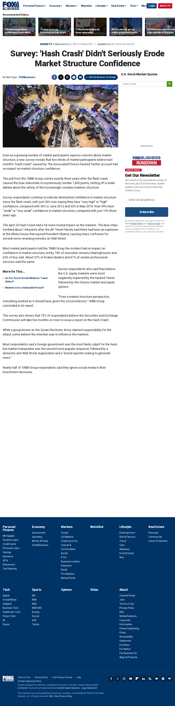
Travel (122, 541)
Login (152, 5)
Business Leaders (70, 561)
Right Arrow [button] (169, 27)
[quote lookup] (144, 84)
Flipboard (137, 678)
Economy (54, 5)
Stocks (64, 532)
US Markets (67, 536)
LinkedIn (143, 678)
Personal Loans (11, 548)
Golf (34, 620)
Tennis (35, 624)
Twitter (61, 77)
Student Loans (10, 540)
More (144, 5)
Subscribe (146, 212)
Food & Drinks (126, 553)
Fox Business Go (128, 653)
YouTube (130, 678)
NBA (34, 599)
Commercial (155, 536)
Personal (153, 532)
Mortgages (9, 535)
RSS (150, 678)
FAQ (121, 612)
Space (6, 624)
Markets (71, 5)
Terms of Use (154, 223)
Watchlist (86, 5)
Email (80, 77)
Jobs (122, 599)
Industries (66, 565)
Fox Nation (125, 649)
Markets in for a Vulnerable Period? (24, 287)
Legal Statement (89, 688)
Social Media (9, 599)
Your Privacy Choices (62, 677)
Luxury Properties (158, 541)
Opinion (66, 589)
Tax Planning (10, 568)
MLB (34, 603)
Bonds (64, 553)
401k (5, 560)
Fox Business (11, 5)
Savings (7, 552)
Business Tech (10, 608)
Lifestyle (101, 5)
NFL (34, 595)
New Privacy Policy (63, 696)
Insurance (8, 556)
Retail (64, 569)
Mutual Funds (68, 578)
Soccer (35, 616)
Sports (36, 589)
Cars (121, 545)
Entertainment (127, 532)
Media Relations (128, 616)
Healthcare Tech (11, 612)
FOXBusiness (27, 77)
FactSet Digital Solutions (68, 688)
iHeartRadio (169, 678)
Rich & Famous (127, 536)
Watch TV (165, 5)
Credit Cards (9, 544)
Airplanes (124, 549)
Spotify (163, 678)
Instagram (124, 678)
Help (79, 677)
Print (74, 77)
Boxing (35, 612)
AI (4, 620)
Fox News (124, 644)
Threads (67, 77)
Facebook (54, 77)
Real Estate (117, 5)
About (123, 589)
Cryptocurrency (69, 541)
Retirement (9, 564)
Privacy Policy (137, 223)
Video (94, 589)
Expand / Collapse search (143, 6)
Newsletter (156, 678)
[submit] (169, 84)
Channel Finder (127, 595)
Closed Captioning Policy (29, 681)
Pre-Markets (68, 573)
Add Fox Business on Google (102, 77)
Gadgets (7, 603)
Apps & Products (128, 657)
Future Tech (9, 616)
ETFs (63, 557)
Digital (6, 595)
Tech (133, 5)
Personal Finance (33, 5)
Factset (24, 688)
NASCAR (37, 608)
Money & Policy (40, 541)
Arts (121, 557)
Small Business (40, 545)
